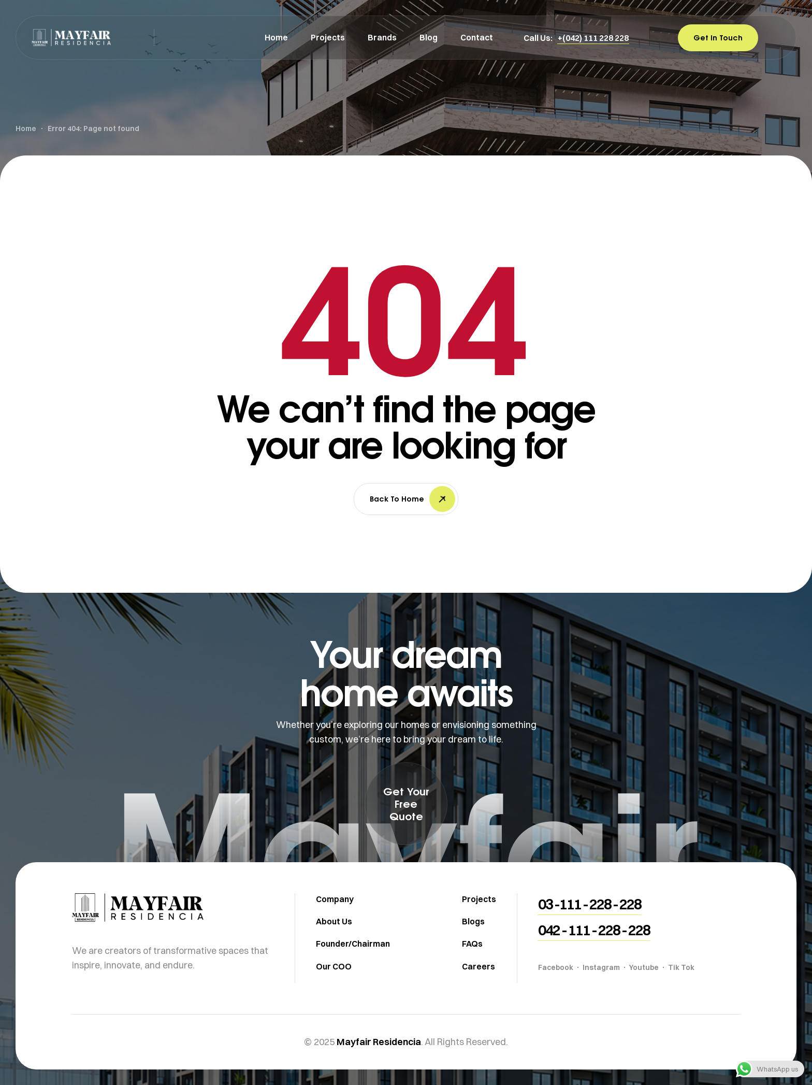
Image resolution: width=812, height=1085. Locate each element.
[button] (593, 38)
